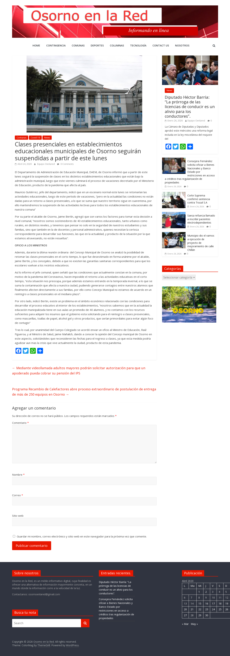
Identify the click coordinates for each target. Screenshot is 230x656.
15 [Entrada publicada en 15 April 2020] (199, 603)
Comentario (20, 423)
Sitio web (17, 515)
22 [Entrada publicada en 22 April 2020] (199, 609)
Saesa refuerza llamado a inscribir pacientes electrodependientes (201, 219)
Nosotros (182, 45)
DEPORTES (97, 45)
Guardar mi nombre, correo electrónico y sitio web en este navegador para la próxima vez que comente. (82, 536)
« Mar (185, 624)
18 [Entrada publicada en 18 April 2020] (220, 603)
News (47, 137)
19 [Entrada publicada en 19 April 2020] (226, 603)
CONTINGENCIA (56, 45)
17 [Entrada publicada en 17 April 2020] (213, 603)
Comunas (78, 45)
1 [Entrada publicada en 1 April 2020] (199, 591)
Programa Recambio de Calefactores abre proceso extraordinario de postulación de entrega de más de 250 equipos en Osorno (84, 391)
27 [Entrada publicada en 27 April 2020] (185, 615)
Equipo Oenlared (46, 164)
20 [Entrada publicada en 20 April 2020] (185, 609)
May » (194, 624)
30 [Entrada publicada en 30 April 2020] (206, 615)
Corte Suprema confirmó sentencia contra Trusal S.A (198, 199)
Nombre (18, 474)
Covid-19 (35, 137)
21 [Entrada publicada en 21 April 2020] (192, 609)
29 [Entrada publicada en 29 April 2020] (199, 615)
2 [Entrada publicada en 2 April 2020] (206, 591)
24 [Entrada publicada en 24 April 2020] (213, 609)
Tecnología (138, 45)
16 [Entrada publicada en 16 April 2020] (206, 603)
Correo (17, 495)
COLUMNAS (117, 45)
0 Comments (65, 164)
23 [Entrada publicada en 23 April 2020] (206, 609)
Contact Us (160, 45)
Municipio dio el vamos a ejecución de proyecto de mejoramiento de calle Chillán (200, 242)
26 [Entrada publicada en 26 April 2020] (226, 609)
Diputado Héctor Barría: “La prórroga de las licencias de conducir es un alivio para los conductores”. (190, 106)
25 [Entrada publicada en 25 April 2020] (220, 609)
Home (36, 45)
